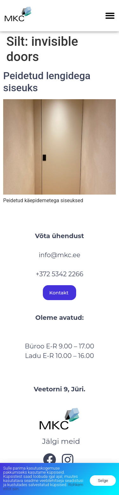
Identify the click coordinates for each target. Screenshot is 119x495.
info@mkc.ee (59, 255)
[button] (110, 15)
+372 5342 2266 (59, 274)
